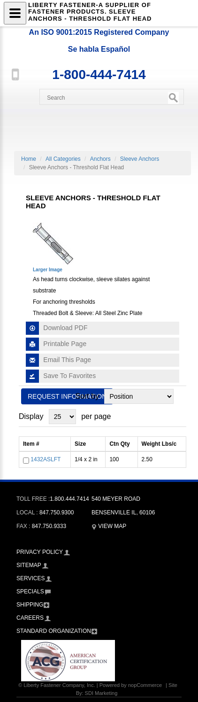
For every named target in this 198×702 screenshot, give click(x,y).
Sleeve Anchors (139, 159)
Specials (30, 591)
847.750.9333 (49, 526)
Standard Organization (53, 631)
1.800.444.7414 (69, 499)
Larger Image (47, 269)
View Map (108, 526)
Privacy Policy (39, 552)
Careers (30, 618)
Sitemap (28, 565)
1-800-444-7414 (98, 74)
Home (28, 159)
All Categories (63, 159)
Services (30, 578)
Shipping (29, 604)
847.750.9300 (56, 512)
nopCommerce (145, 685)
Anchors (100, 159)
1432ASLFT (45, 459)
